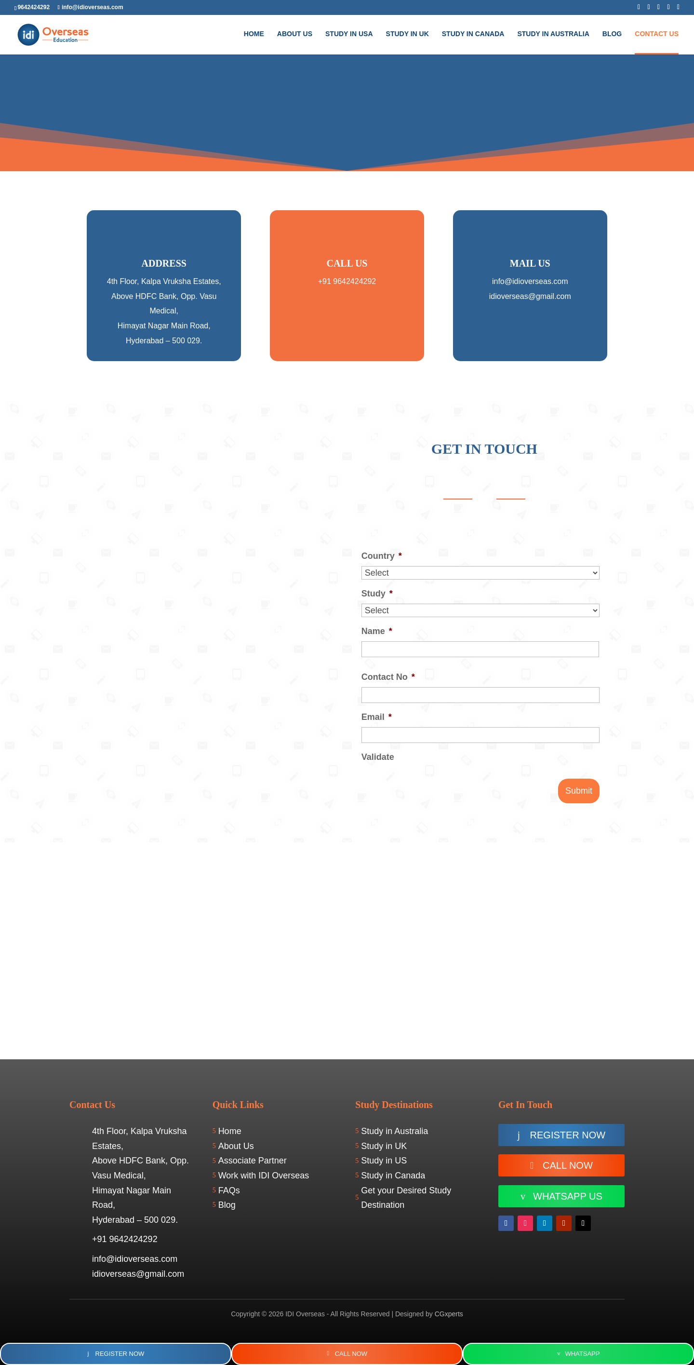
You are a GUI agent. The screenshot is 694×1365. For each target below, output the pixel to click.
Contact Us (657, 34)
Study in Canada (473, 34)
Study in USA (349, 34)
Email (376, 717)
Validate (377, 757)
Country (381, 556)
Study (377, 593)
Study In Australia (553, 34)
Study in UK (407, 34)
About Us (294, 34)
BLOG (612, 34)
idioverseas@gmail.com (530, 296)
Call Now (568, 1165)
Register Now (120, 1353)
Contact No (388, 677)
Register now (568, 1135)
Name (376, 631)
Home (254, 34)
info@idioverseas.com (530, 281)
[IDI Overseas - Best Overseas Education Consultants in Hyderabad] (347, 950)
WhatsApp (582, 1353)
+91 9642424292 (347, 281)
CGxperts (449, 1314)
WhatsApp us (567, 1196)
